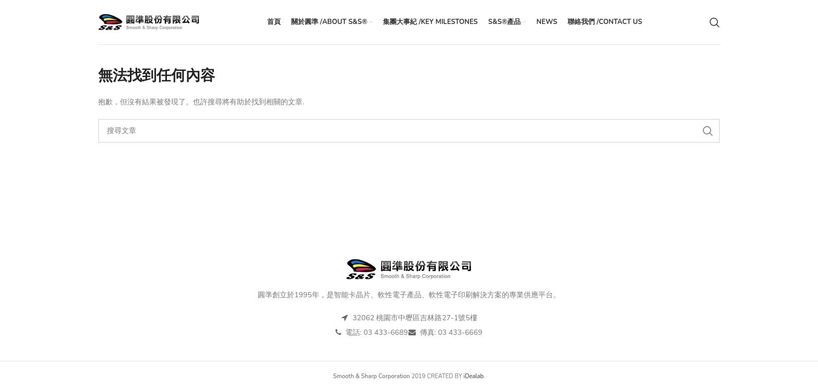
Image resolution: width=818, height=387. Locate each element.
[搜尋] (714, 23)
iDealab (474, 378)
